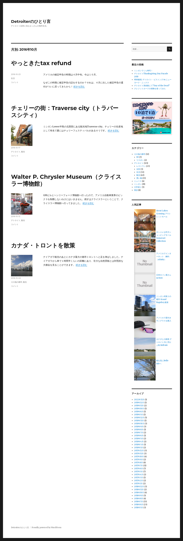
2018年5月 (138, 438)
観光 (23, 151)
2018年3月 (138, 444)
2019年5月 (138, 414)
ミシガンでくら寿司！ (143, 70)
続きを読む (79, 86)
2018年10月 (139, 423)
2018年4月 (138, 441)
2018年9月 (138, 426)
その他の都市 (16, 282)
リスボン (140, 160)
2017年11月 (139, 453)
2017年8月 (138, 462)
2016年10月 (139, 492)
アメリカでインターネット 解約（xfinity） (163, 256)
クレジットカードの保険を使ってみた (150, 88)
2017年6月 (138, 468)
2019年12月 (139, 402)
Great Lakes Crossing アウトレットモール (163, 213)
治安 (138, 169)
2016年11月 (139, 489)
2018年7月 (138, 432)
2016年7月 (138, 501)
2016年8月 (138, 498)
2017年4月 (138, 474)
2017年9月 (138, 459)
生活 (13, 78)
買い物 (139, 178)
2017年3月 (138, 477)
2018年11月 (139, 420)
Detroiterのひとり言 (31, 21)
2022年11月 (139, 399)
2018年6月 (138, 435)
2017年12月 (139, 450)
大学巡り (138, 187)
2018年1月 (138, 447)
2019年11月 (139, 405)
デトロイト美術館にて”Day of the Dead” (152, 85)
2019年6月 (138, 411)
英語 (136, 190)
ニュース (138, 181)
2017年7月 (138, 465)
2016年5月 (138, 507)
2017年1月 (138, 483)
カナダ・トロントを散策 (43, 245)
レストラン (141, 166)
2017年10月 (139, 456)
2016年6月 (138, 504)
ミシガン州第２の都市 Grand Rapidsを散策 (163, 299)
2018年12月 (139, 417)
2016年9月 (138, 495)
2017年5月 (138, 471)
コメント (14, 82)
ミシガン (138, 184)
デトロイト (15, 151)
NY (137, 157)
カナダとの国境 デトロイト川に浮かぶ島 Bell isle (164, 342)
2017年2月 (138, 480)
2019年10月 (139, 408)
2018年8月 (138, 429)
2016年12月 (139, 486)
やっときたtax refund (41, 63)
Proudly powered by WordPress (46, 527)
